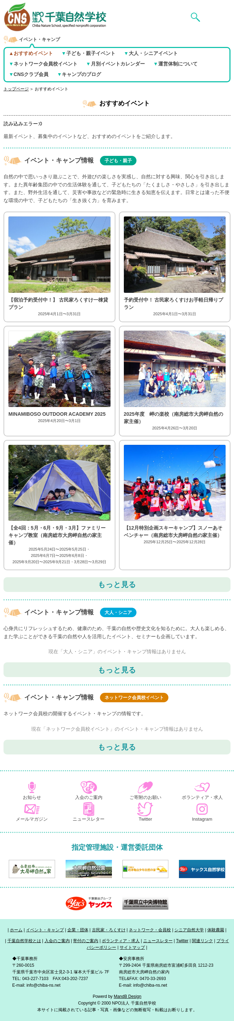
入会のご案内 (57, 940)
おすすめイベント (51, 89)
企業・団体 (77, 929)
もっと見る (117, 584)
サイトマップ (132, 947)
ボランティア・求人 (121, 940)
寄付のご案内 (85, 940)
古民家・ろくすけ (109, 929)
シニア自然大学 (189, 929)
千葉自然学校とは (24, 940)
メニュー (217, 6)
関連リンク (202, 940)
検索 (189, 6)
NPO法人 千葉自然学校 (29, 6)
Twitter (182, 940)
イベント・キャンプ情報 (80, 160)
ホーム (16, 929)
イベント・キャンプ (45, 929)
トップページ (16, 89)
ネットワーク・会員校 (150, 929)
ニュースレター (158, 940)
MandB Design (127, 996)
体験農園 (215, 929)
